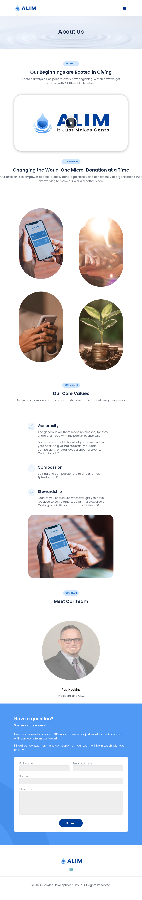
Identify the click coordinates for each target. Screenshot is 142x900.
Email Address (83, 763)
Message (25, 789)
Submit (70, 823)
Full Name (26, 763)
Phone (23, 776)
